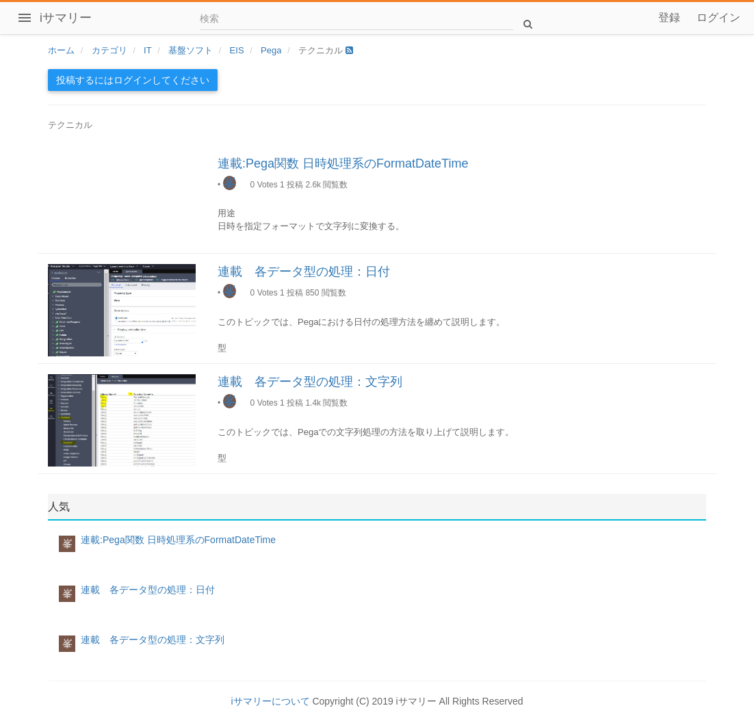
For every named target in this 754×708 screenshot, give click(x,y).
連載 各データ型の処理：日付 (304, 271)
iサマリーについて (270, 701)
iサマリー (66, 18)
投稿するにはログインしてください (132, 80)
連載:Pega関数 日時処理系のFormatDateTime (343, 163)
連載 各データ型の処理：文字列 (310, 382)
